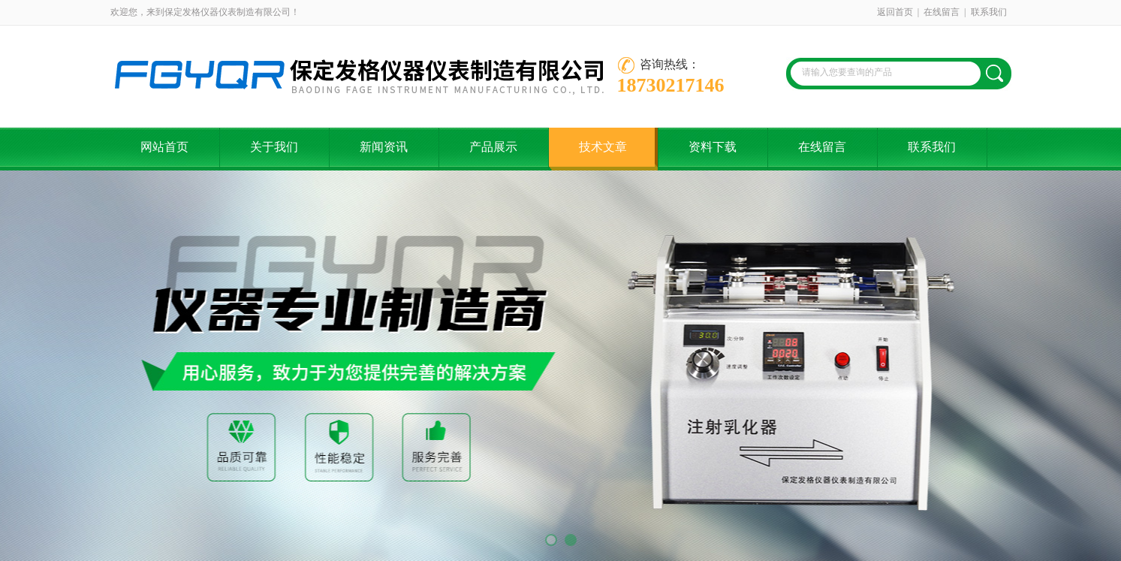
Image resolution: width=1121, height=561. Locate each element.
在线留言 (942, 12)
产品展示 (493, 146)
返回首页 (895, 12)
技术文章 (603, 146)
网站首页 (164, 146)
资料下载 (713, 146)
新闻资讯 (384, 146)
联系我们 (989, 12)
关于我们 (274, 146)
